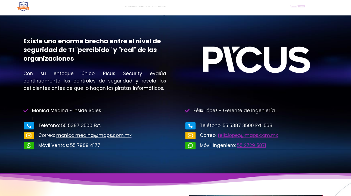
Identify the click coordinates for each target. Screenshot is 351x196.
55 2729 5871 (251, 145)
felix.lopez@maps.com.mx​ (248, 135)
